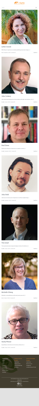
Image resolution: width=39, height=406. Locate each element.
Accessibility (4, 367)
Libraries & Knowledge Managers (30, 359)
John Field (5, 194)
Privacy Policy (4, 368)
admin (3, 151)
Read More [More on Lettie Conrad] (35, 52)
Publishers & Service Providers (18, 359)
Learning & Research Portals (31, 367)
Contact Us (4, 365)
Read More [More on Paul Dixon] (35, 151)
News (3, 363)
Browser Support (5, 370)
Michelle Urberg (7, 292)
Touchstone (16, 367)
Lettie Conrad (6, 47)
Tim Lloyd (5, 243)
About (3, 360)
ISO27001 (4, 372)
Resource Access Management (29, 364)
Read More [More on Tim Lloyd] (35, 248)
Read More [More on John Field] (35, 200)
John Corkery (6, 96)
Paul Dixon (5, 145)
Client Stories (16, 361)
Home (3, 361)
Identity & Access (17, 363)
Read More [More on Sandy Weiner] (35, 347)
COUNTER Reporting (18, 365)
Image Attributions (25, 381)
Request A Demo (5, 358)
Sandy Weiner (6, 342)
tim (2, 52)
